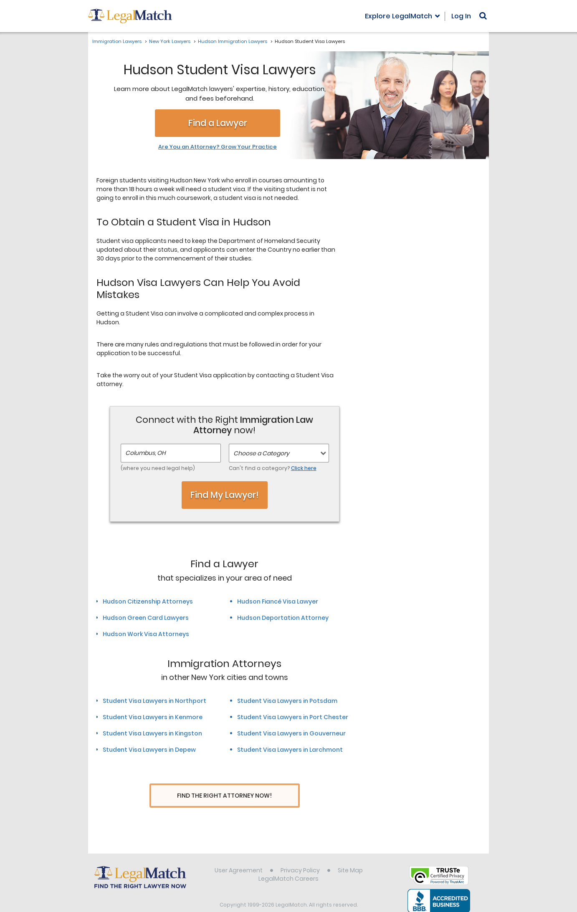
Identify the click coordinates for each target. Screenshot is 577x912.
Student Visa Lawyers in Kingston (152, 733)
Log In (461, 16)
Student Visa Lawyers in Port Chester (292, 717)
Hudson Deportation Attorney (283, 618)
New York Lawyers (169, 41)
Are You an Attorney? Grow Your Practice (217, 147)
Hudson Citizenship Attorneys (148, 601)
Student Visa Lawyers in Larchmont (290, 749)
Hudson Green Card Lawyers (146, 618)
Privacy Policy (300, 855)
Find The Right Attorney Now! (224, 796)
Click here (303, 468)
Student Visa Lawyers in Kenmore (152, 717)
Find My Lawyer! (224, 495)
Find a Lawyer (217, 123)
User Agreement (239, 855)
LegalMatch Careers (288, 863)
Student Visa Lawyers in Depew (149, 749)
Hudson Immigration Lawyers (232, 41)
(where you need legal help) (158, 468)
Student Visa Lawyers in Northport (154, 701)
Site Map (350, 855)
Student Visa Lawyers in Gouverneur (291, 733)
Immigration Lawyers (117, 41)
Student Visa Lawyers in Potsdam (287, 701)
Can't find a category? (272, 468)
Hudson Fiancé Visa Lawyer (277, 601)
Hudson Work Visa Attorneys (146, 634)
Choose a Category (261, 453)
